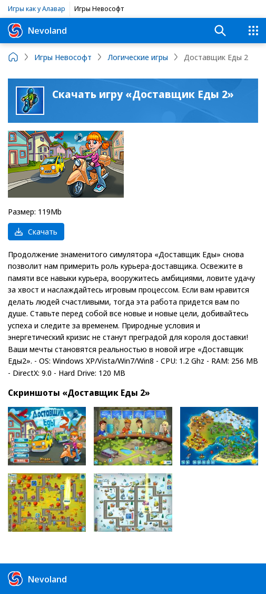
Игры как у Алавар (36, 8)
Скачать (36, 231)
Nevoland (37, 30)
